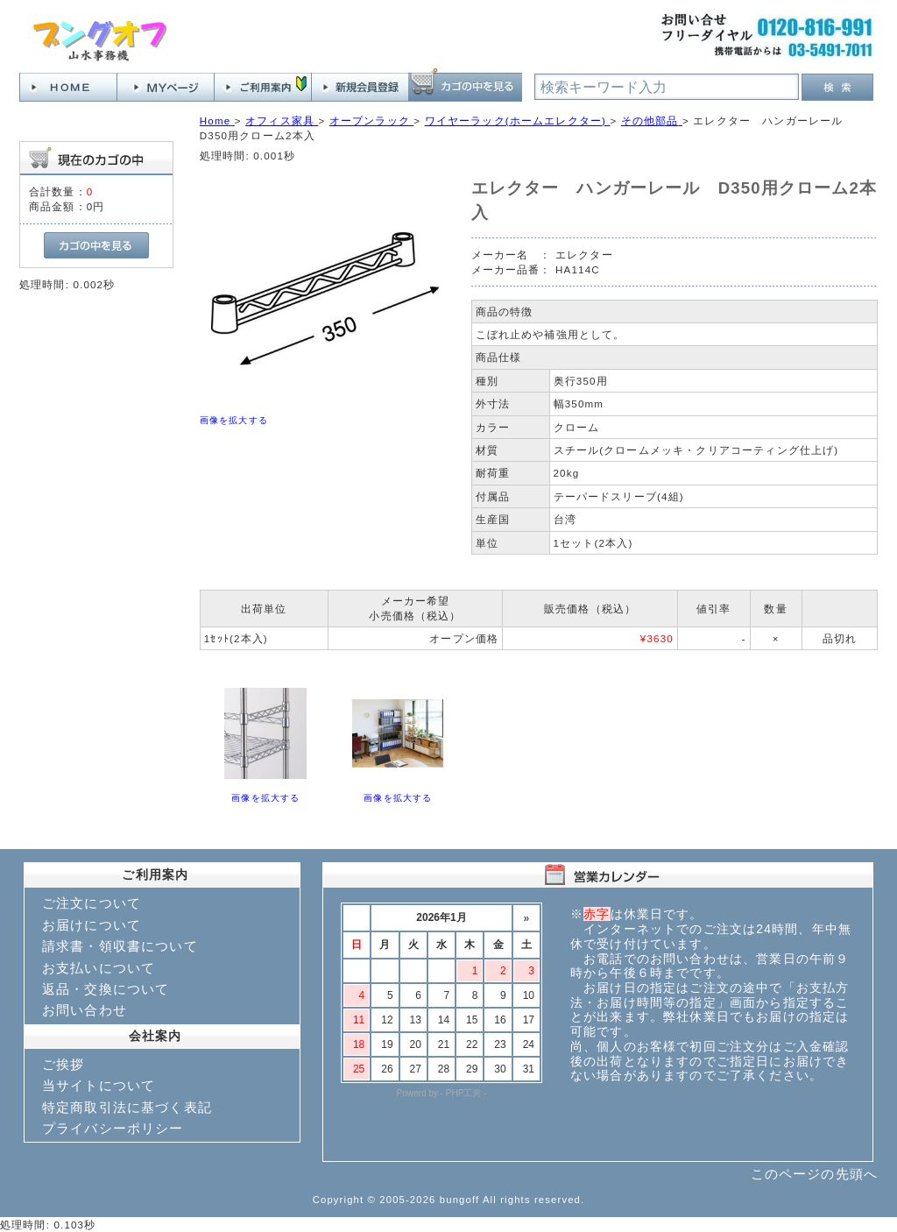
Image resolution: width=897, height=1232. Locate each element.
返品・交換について (105, 988)
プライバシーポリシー (113, 1128)
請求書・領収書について (120, 945)
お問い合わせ (84, 1009)
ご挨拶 (63, 1064)
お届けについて (91, 924)
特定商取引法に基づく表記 (127, 1107)
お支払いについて (98, 967)
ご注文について (91, 903)
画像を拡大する (234, 420)
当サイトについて (98, 1085)
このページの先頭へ (814, 1173)
